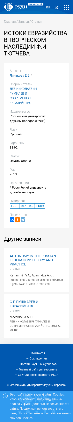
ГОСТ (14, 206)
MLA (23, 206)
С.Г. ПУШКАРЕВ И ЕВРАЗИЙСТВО (24, 304)
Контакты (38, 353)
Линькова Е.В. (20, 75)
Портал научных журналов (38, 364)
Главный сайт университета (38, 369)
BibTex (40, 206)
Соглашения (38, 358)
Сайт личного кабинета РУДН (38, 375)
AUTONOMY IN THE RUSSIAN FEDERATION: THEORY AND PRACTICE (33, 260)
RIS (31, 206)
